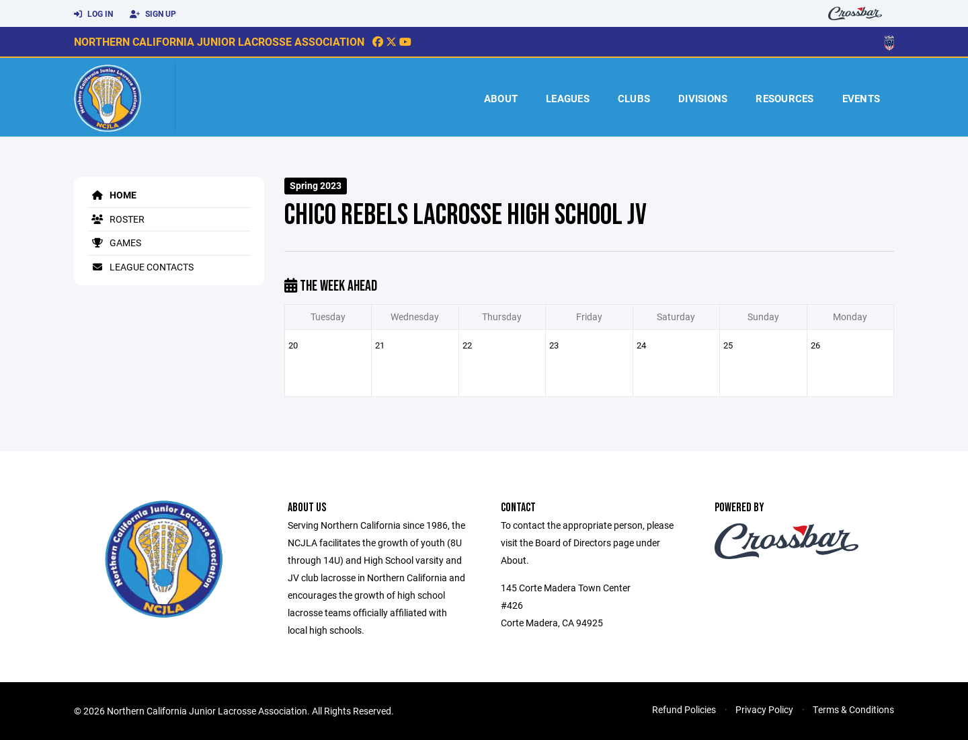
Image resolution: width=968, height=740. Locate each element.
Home (111, 194)
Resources (784, 98)
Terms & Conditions (853, 709)
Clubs (634, 98)
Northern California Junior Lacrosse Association (219, 41)
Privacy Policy (764, 709)
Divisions (702, 98)
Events (861, 98)
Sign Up (153, 14)
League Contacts (140, 266)
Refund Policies (684, 709)
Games (114, 242)
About (501, 98)
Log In (93, 14)
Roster (116, 219)
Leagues (568, 98)
